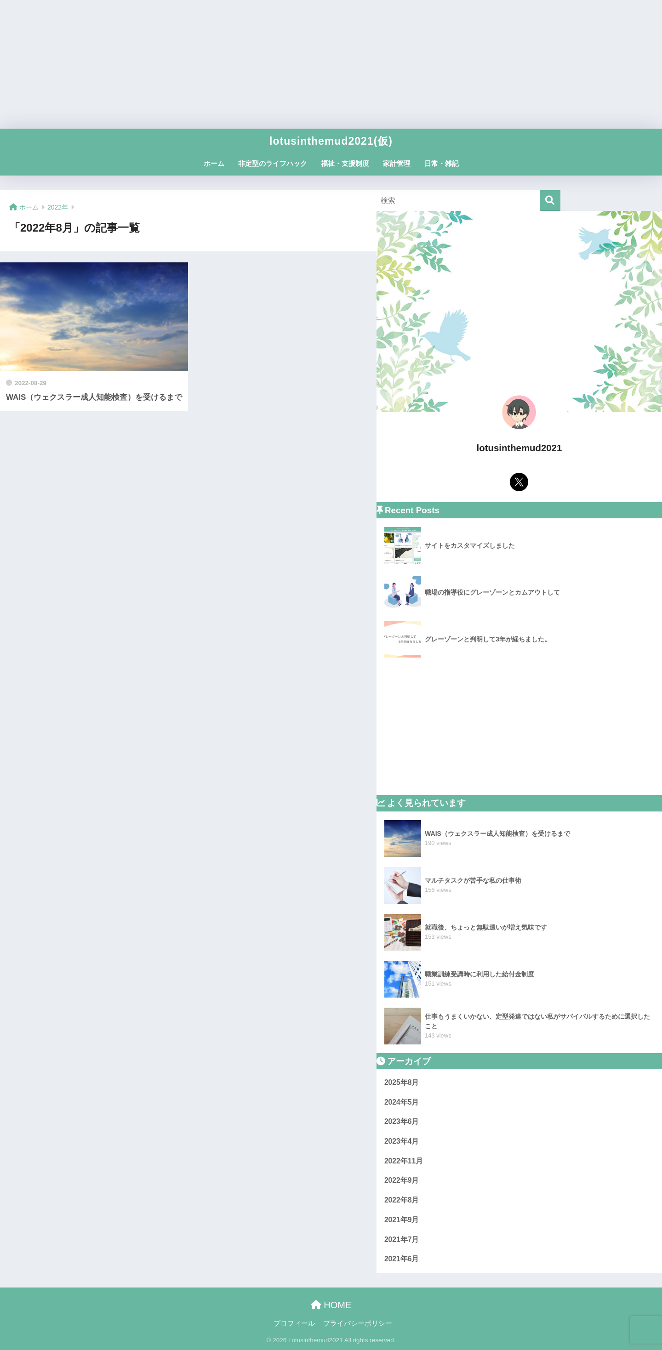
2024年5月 (401, 1102)
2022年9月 (401, 1180)
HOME (331, 1305)
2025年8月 (401, 1082)
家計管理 (397, 163)
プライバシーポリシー (357, 1323)
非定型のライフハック (272, 163)
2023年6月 (401, 1121)
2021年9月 (401, 1220)
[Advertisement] (331, 64)
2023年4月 (401, 1141)
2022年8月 (401, 1200)
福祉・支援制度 (345, 163)
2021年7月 (401, 1239)
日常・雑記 (441, 163)
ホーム (214, 163)
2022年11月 (403, 1161)
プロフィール (294, 1323)
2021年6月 (401, 1259)
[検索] (550, 200)
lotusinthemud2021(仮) (331, 141)
